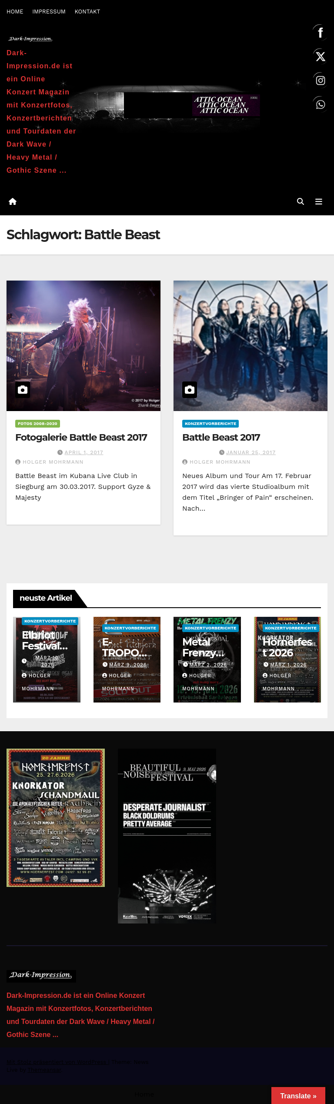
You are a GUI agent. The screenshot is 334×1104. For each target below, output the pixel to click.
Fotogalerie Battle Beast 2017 (81, 437)
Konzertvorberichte (210, 423)
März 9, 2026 (128, 665)
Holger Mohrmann (49, 462)
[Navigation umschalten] (318, 201)
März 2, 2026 (208, 665)
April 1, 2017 (83, 452)
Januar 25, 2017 (251, 452)
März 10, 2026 (47, 661)
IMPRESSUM (49, 11)
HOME (15, 11)
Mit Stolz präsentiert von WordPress (57, 1062)
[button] (300, 201)
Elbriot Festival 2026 (41, 646)
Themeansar (44, 1070)
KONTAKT (87, 11)
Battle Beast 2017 (221, 437)
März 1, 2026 (288, 665)
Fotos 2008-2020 (37, 423)
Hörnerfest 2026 (287, 647)
